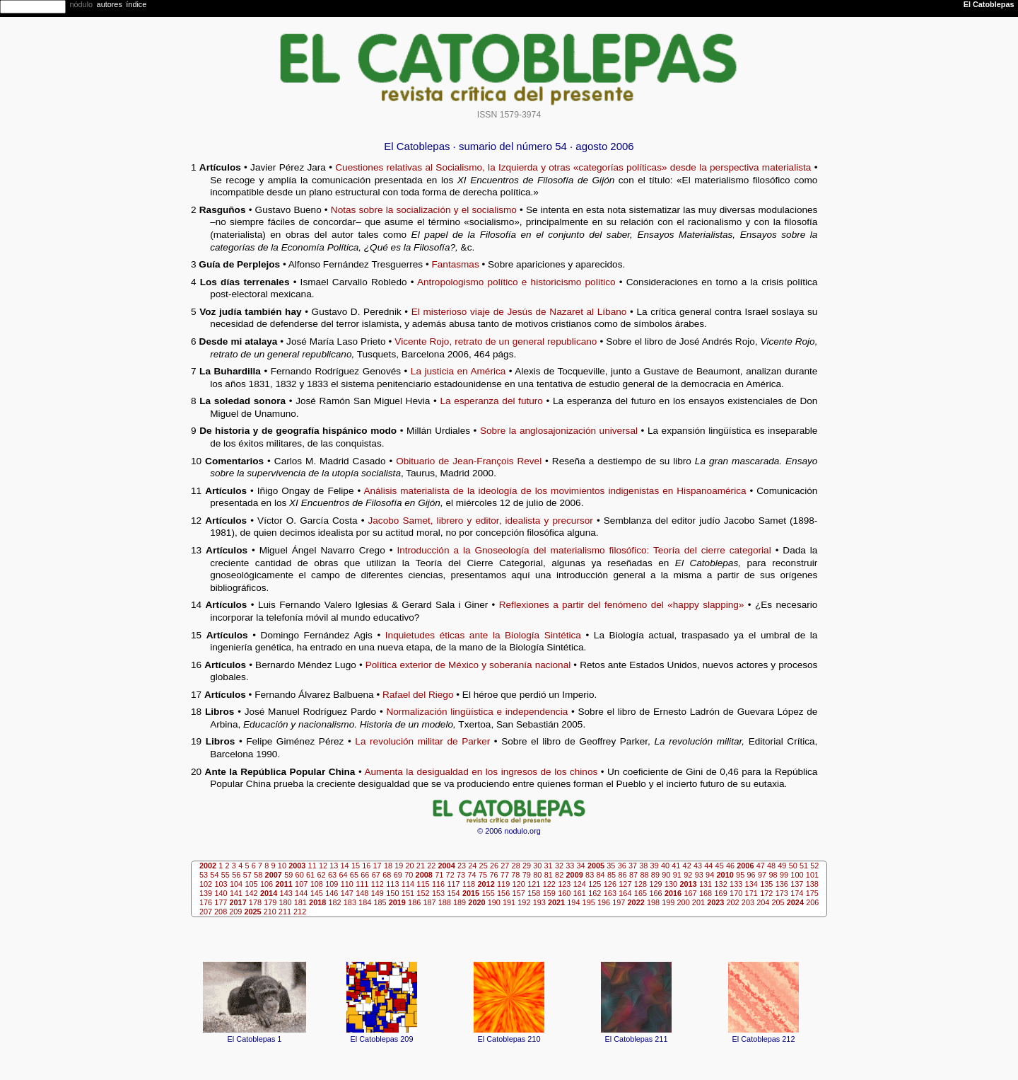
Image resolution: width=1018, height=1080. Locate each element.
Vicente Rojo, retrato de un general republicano (495, 341)
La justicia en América (458, 371)
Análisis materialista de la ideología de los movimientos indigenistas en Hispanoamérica (554, 491)
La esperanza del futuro (491, 401)
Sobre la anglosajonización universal (559, 430)
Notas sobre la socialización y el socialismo (424, 210)
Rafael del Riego (418, 694)
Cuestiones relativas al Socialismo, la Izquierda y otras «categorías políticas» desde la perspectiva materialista (573, 167)
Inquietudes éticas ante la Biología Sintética (483, 635)
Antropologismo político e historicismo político (516, 282)
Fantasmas (455, 264)
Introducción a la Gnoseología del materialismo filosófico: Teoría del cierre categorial (584, 550)
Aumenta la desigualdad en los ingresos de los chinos (480, 771)
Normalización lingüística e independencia (477, 711)
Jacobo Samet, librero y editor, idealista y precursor (480, 520)
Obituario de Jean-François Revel (469, 461)
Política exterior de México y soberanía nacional (468, 665)
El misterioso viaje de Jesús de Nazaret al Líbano (519, 311)
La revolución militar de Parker (422, 741)
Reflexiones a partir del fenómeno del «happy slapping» (621, 604)
